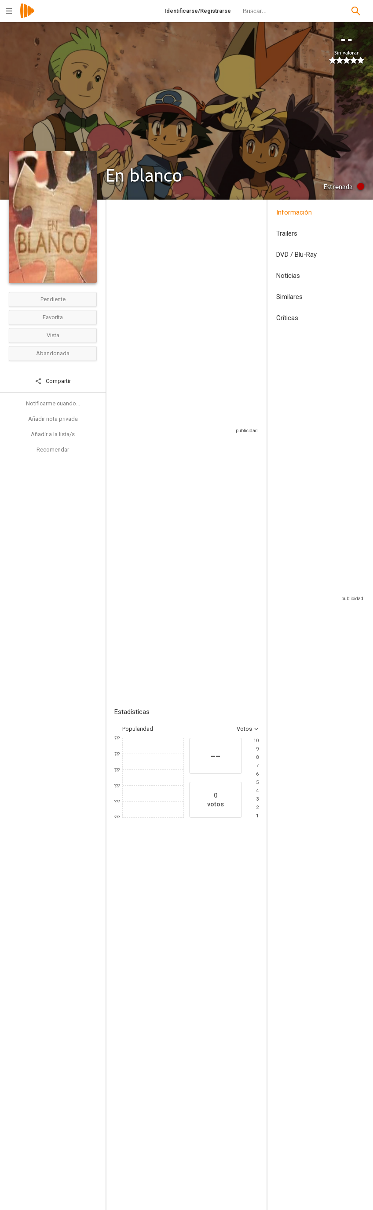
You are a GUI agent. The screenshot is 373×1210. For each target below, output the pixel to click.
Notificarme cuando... (53, 403)
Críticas (287, 318)
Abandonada (52, 353)
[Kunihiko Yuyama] (158, 1112)
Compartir (53, 381)
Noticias (288, 276)
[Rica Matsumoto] (193, 1018)
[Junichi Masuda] (235, 1185)
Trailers (286, 233)
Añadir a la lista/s (53, 434)
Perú (119, 271)
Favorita (53, 317)
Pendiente (53, 299)
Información (294, 212)
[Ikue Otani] (246, 1018)
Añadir (180, 624)
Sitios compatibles (182, 452)
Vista (53, 335)
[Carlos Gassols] (140, 1018)
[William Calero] (158, 1192)
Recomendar (53, 449)
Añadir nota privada (53, 418)
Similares (289, 297)
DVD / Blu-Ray (296, 255)
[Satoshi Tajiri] (235, 1161)
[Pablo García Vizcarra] (158, 1136)
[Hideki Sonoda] (235, 1136)
